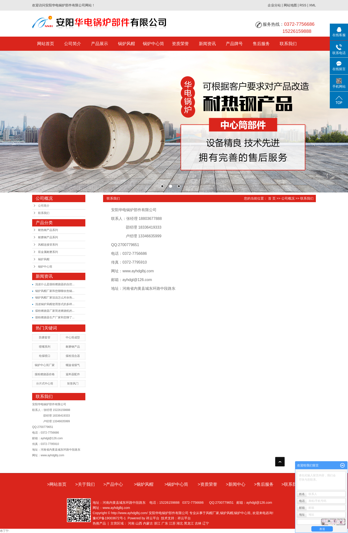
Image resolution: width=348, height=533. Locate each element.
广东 (164, 523)
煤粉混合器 (73, 356)
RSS (303, 5)
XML (312, 5)
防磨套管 (44, 337)
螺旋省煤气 (73, 365)
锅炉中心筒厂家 (45, 365)
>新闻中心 (235, 484)
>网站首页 (57, 484)
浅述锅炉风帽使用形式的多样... (54, 304)
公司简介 (72, 43)
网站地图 (290, 5)
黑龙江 (189, 523)
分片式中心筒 (44, 383)
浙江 (157, 523)
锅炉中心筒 (153, 43)
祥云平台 (152, 518)
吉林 (198, 523)
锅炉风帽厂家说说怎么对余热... (54, 297)
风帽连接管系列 (48, 244)
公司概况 (288, 198)
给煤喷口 (44, 356)
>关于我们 (85, 484)
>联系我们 (291, 484)
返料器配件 (73, 374)
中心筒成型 (73, 337)
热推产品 (99, 523)
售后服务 (261, 43)
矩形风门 (72, 383)
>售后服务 (264, 484)
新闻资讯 (207, 43)
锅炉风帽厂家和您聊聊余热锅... (54, 291)
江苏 (172, 523)
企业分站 (274, 5)
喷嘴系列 (44, 346)
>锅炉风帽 (144, 484)
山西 (138, 523)
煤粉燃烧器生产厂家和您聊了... (54, 317)
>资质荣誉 (207, 484)
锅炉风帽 (126, 43)
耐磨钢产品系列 (48, 237)
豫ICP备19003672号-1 (109, 518)
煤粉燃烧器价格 (45, 374)
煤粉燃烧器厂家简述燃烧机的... (54, 310)
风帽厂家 (212, 513)
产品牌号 (234, 43)
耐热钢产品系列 (48, 230)
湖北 (179, 523)
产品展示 (99, 43)
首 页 (272, 198)
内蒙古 (148, 523)
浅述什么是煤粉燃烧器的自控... (54, 284)
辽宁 (205, 523)
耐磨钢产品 (73, 346)
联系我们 (288, 43)
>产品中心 (113, 484)
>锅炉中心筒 (176, 484)
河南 (131, 523)
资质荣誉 (180, 43)
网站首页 (45, 43)
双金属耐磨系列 (48, 252)
